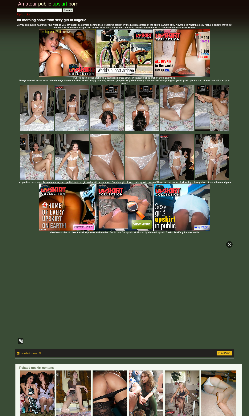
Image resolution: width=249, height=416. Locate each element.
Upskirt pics (23, 14)
